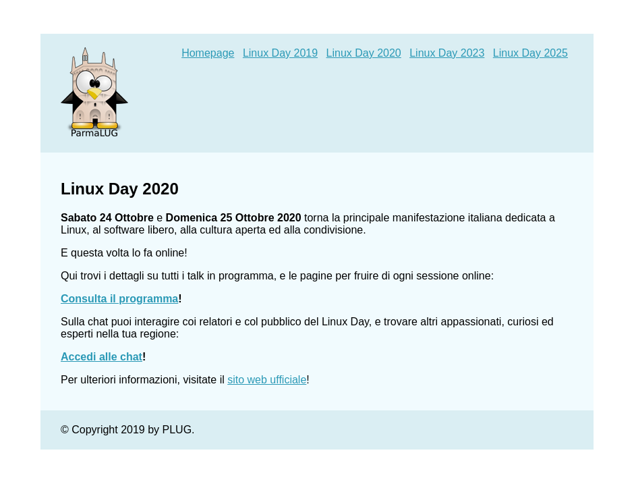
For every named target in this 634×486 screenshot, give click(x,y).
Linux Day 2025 (530, 53)
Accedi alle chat (101, 356)
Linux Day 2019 (280, 53)
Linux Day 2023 (446, 53)
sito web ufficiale (266, 379)
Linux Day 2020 (363, 53)
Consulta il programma (119, 298)
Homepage (207, 53)
